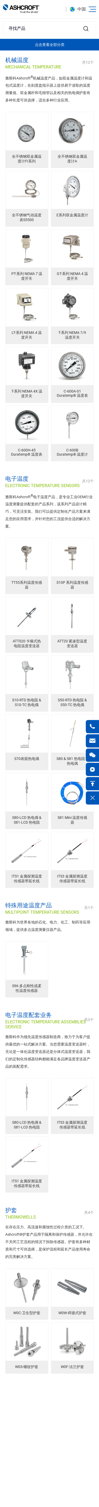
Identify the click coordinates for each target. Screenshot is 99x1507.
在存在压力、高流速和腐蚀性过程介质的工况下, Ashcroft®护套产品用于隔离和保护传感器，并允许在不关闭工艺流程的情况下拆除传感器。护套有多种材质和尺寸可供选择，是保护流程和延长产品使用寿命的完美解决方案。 (49, 1242)
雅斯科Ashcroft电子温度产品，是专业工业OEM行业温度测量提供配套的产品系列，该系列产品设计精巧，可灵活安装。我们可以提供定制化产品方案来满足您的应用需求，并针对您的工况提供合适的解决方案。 (49, 511)
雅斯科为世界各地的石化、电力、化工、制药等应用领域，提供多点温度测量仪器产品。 (47, 926)
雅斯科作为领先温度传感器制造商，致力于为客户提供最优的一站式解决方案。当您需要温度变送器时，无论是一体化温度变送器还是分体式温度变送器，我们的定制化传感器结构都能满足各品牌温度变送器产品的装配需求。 (47, 1052)
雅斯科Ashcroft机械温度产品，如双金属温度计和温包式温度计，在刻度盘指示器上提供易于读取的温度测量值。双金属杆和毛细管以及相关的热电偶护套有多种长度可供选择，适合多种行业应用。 (48, 88)
